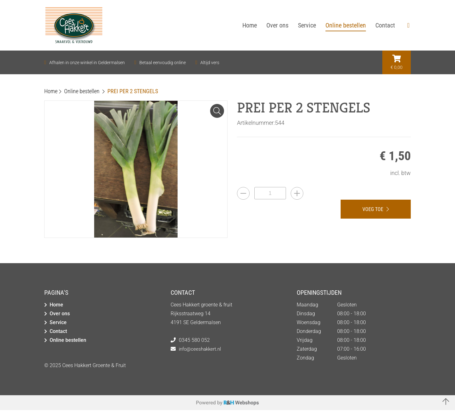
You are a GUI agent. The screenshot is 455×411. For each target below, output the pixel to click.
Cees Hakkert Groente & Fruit (94, 366)
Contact (58, 332)
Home (56, 306)
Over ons (60, 314)
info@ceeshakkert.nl (201, 350)
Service (58, 323)
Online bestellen (68, 341)
